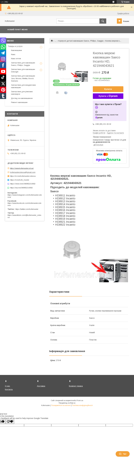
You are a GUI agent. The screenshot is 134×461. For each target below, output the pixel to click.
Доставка (41, 386)
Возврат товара (76, 386)
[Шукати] (102, 21)
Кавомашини (16, 50)
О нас (7, 386)
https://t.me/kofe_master (19, 180)
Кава (13, 54)
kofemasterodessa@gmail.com (22, 172)
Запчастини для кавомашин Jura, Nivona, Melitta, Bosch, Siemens (23, 78)
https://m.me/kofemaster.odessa (23, 176)
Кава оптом (16, 58)
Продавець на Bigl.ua (67, 403)
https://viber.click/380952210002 (22, 184)
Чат (122, 454)
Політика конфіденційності (82, 405)
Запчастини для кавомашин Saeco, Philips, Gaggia (23, 64)
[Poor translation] (10, 421)
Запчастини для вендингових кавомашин (23, 86)
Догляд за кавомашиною (22, 98)
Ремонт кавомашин (19, 102)
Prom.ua (80, 400)
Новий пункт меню (17, 30)
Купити (108, 89)
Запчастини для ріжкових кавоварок (22, 93)
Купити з (108, 96)
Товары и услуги (15, 46)
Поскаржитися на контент (61, 405)
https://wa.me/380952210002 (21, 188)
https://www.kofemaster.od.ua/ (22, 168)
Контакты (9, 389)
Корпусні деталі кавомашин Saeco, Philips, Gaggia (80, 41)
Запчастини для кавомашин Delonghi (23, 70)
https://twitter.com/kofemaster (26, 209)
